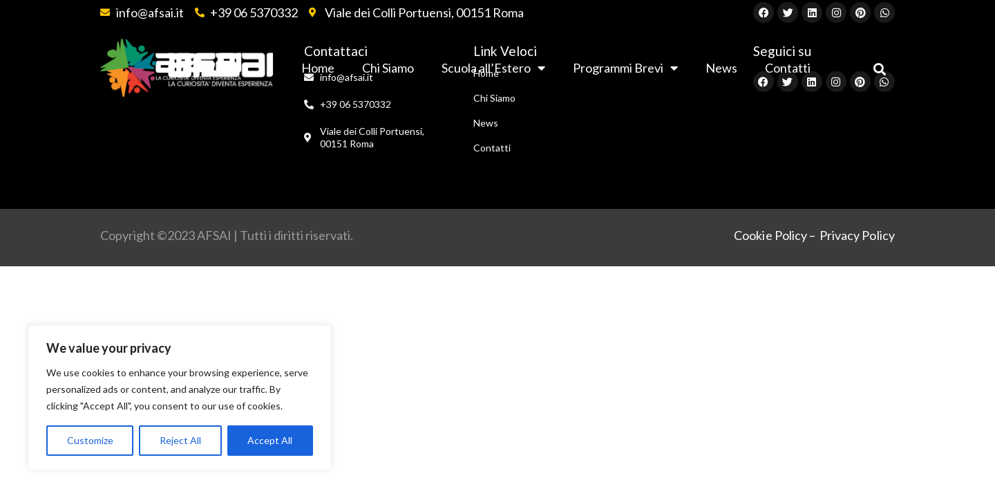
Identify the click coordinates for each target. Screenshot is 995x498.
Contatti (492, 148)
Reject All (180, 440)
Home (486, 73)
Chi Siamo (494, 98)
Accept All (269, 440)
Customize (90, 440)
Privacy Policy (857, 235)
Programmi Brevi (625, 68)
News (721, 67)
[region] (180, 397)
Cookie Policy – (775, 235)
